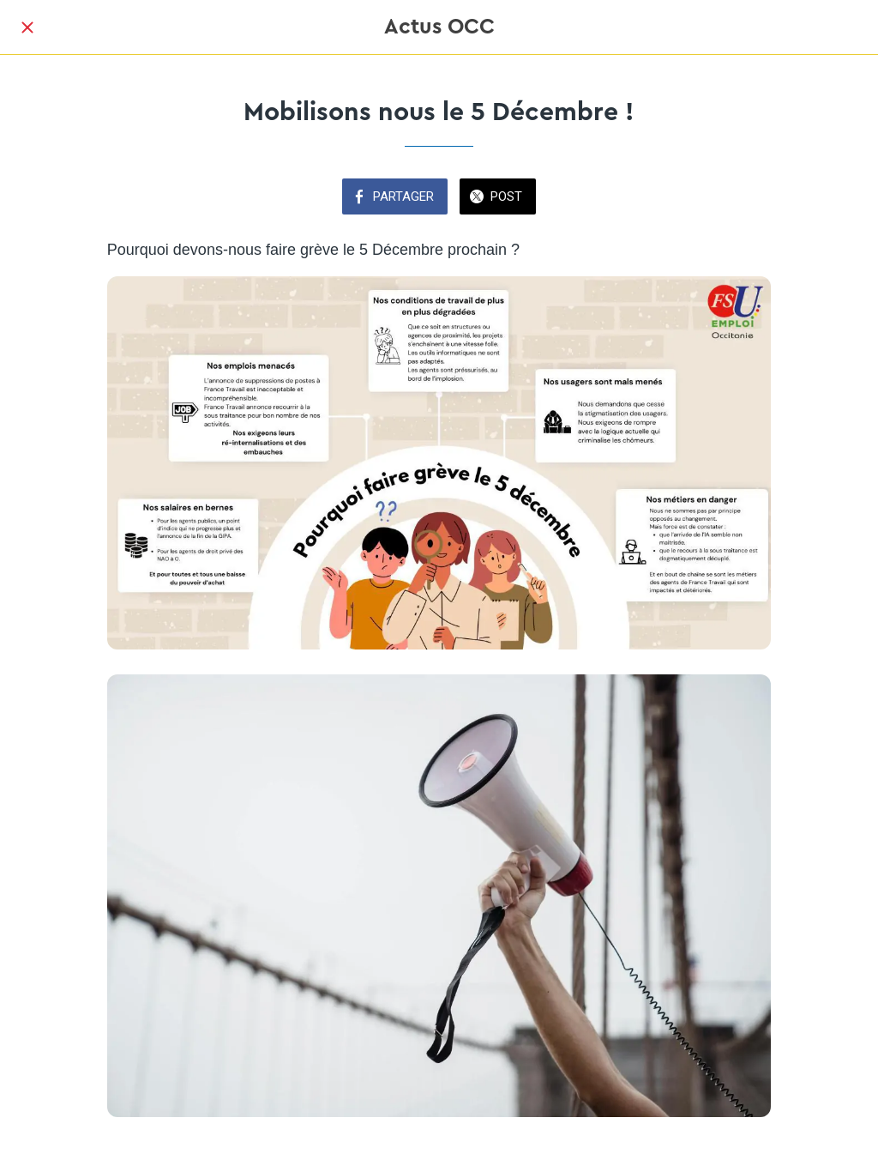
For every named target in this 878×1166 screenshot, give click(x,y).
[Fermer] (27, 27)
